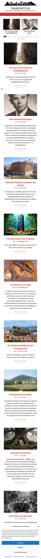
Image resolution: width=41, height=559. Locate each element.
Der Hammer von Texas (20, 285)
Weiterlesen (20, 86)
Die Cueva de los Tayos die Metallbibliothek (11, 32)
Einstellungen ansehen (20, 552)
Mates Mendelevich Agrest (29, 32)
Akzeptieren (20, 543)
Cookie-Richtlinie (8, 556)
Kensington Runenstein (20, 453)
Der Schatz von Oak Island (20, 516)
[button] (38, 526)
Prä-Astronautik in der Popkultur (20, 239)
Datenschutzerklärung (19, 556)
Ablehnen (20, 547)
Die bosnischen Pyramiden (20, 394)
